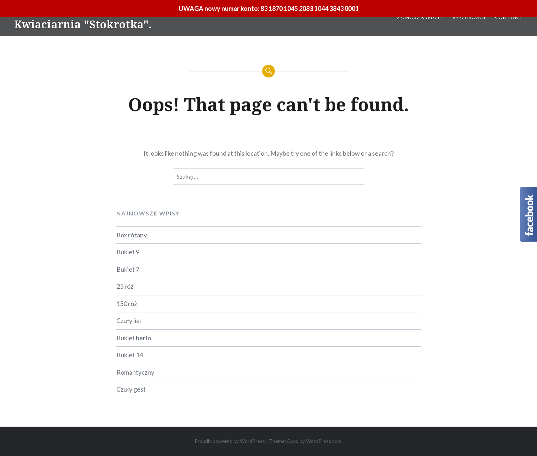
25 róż (124, 286)
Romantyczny (135, 372)
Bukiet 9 (127, 252)
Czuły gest (131, 389)
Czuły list (129, 320)
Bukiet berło (133, 338)
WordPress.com (323, 441)
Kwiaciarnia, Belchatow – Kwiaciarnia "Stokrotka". (83, 17)
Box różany (131, 235)
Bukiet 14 (129, 355)
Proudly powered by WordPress (230, 441)
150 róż (126, 303)
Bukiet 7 (127, 269)
